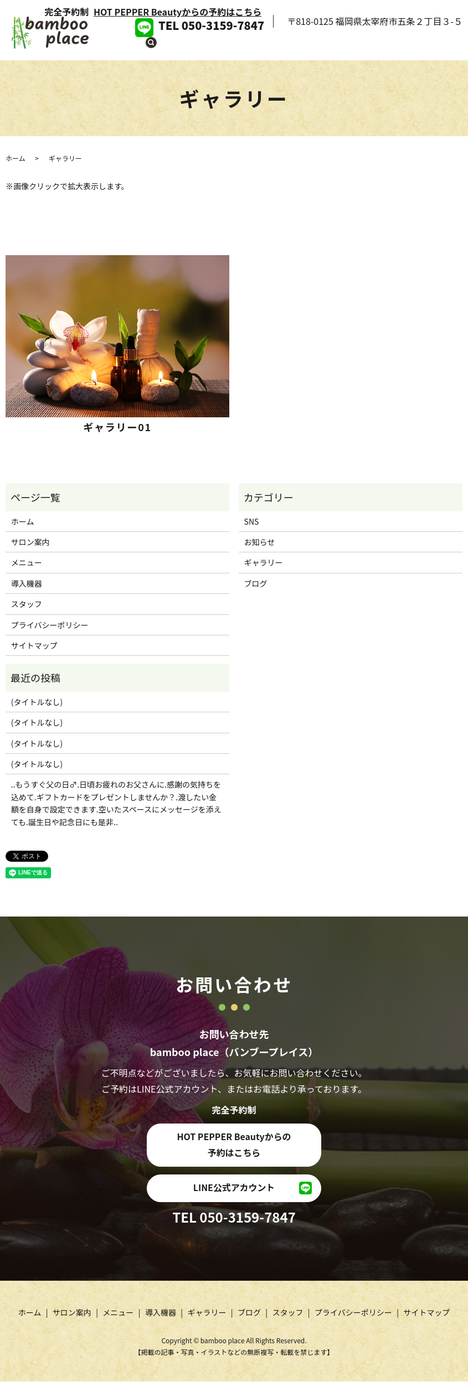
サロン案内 (204, 46)
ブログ (385, 46)
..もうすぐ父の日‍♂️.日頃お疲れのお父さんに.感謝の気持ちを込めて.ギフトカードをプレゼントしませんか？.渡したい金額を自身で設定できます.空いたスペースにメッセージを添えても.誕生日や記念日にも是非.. (116, 803)
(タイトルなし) (37, 701)
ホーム (160, 46)
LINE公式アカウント (234, 1188)
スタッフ (424, 46)
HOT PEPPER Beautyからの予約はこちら (177, 11)
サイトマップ (34, 645)
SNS (251, 521)
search (454, 47)
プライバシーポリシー (50, 624)
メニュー (251, 46)
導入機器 (294, 46)
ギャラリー (342, 46)
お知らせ (259, 541)
